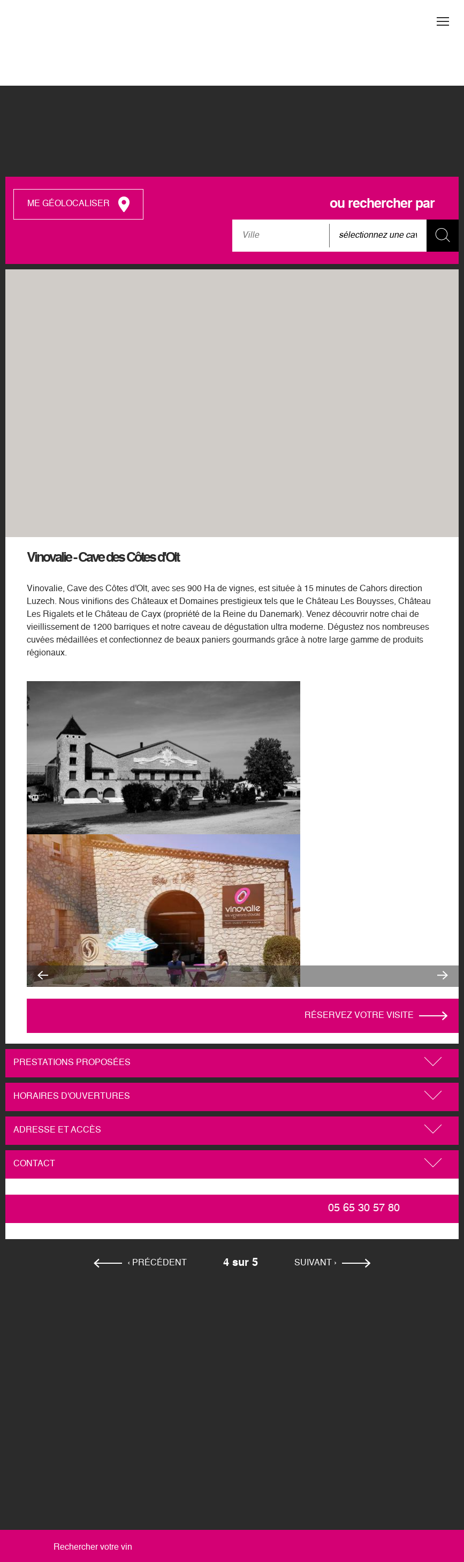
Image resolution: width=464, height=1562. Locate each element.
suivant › (315, 1263)
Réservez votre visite (359, 1016)
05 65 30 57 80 (364, 1208)
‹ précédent (157, 1263)
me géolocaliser (68, 204)
